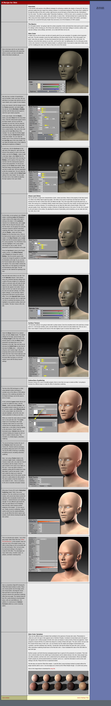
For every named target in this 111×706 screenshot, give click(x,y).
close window (5, 697)
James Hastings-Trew (83, 697)
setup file (52, 668)
